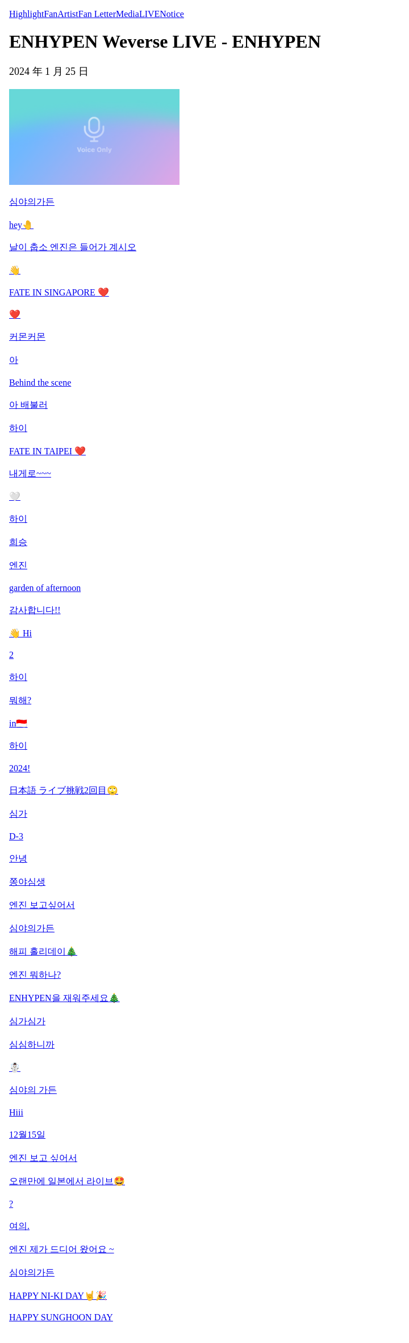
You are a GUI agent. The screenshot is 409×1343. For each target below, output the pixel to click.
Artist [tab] (67, 14)
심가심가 (27, 1021)
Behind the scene (40, 382)
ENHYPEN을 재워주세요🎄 (64, 998)
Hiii (16, 1112)
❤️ (14, 314)
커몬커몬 (27, 336)
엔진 (18, 565)
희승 (18, 542)
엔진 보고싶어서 (42, 905)
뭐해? (20, 700)
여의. (19, 1226)
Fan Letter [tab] (97, 14)
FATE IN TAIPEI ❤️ (47, 451)
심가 (18, 813)
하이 (18, 428)
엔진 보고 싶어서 (43, 1158)
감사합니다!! (35, 610)
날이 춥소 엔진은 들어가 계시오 (72, 247)
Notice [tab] (172, 14)
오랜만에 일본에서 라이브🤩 (67, 1181)
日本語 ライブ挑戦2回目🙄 (63, 790)
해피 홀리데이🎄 (43, 951)
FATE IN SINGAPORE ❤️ (59, 292)
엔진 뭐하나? (35, 974)
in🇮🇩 (18, 723)
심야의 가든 (33, 1090)
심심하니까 (32, 1044)
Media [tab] (127, 14)
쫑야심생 (27, 881)
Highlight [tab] (26, 14)
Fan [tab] (50, 14)
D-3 (16, 836)
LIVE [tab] (149, 14)
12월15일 (27, 1134)
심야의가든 (32, 201)
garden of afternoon (45, 588)
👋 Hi (20, 633)
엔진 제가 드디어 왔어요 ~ (61, 1249)
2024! (19, 768)
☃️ (14, 1067)
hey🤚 (21, 225)
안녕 (18, 858)
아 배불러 (28, 404)
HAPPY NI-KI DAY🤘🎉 (58, 1295)
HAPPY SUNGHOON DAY (61, 1317)
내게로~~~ (30, 473)
